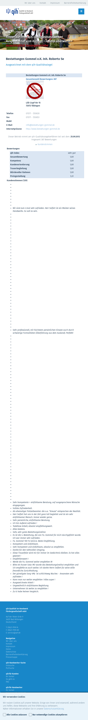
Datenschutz (11, 652)
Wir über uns (30, 3)
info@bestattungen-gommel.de (40, 125)
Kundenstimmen (44, 144)
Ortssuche (10, 665)
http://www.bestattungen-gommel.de (43, 129)
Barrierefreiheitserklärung (75, 3)
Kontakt (43, 3)
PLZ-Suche (10, 668)
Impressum (55, 3)
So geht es (10, 679)
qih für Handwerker (14, 687)
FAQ (7, 682)
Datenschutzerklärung (54, 709)
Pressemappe (11, 657)
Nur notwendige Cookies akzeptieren (49, 714)
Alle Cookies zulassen (17, 714)
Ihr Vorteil (10, 676)
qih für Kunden (12, 674)
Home (8, 649)
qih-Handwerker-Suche (16, 663)
